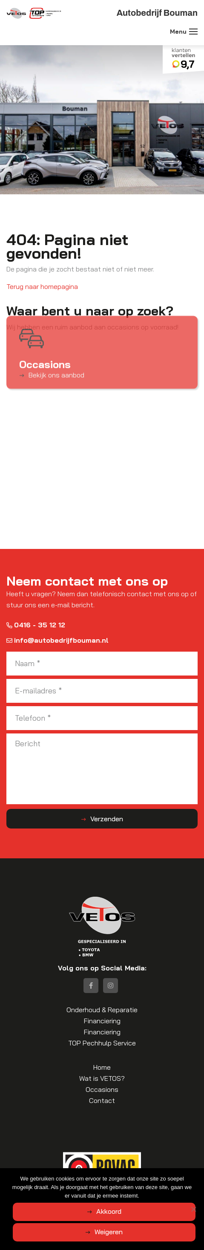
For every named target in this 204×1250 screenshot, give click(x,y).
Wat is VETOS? (102, 1078)
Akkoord (108, 1211)
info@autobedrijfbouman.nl (57, 640)
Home (102, 1067)
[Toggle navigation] (193, 31)
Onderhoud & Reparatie (102, 1009)
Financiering (102, 1020)
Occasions (102, 1089)
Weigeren (109, 1231)
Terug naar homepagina (42, 286)
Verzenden (106, 818)
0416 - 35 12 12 (35, 625)
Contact (102, 1100)
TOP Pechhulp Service (102, 1043)
